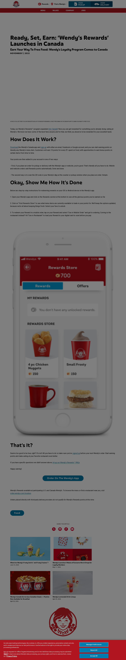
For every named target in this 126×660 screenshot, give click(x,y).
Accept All (93, 656)
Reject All (93, 650)
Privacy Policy (11, 656)
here (5, 654)
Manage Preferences (93, 644)
